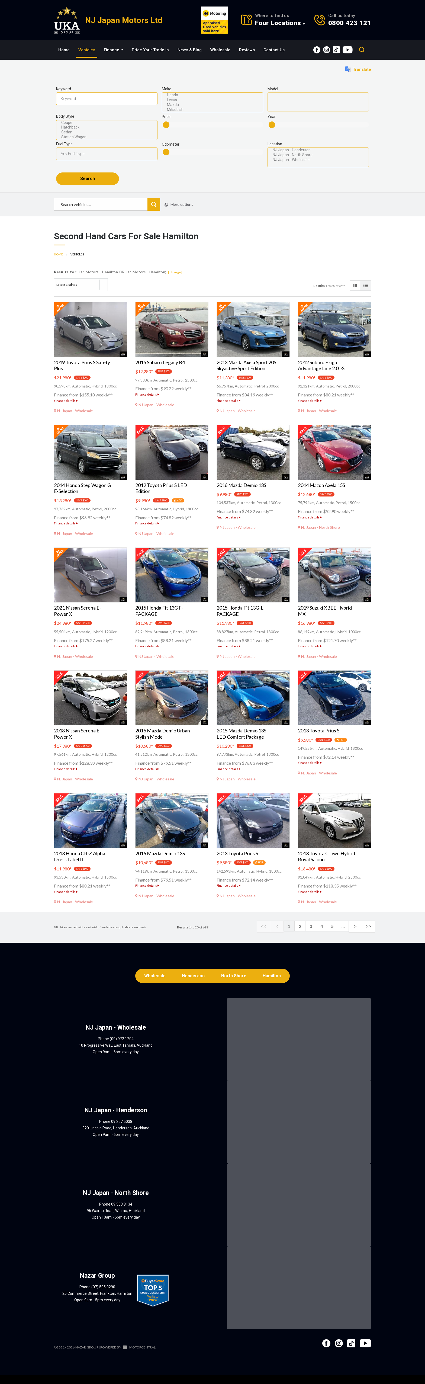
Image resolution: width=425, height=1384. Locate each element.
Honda (212, 95)
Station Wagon (107, 137)
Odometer (170, 144)
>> (369, 934)
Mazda (212, 104)
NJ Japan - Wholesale (318, 160)
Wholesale (220, 49)
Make (166, 89)
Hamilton (273, 984)
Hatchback (107, 127)
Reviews (247, 49)
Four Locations (278, 23)
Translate (358, 69)
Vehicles (86, 49)
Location (275, 144)
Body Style (65, 116)
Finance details (66, 408)
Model (273, 89)
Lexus (212, 100)
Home (64, 49)
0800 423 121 (349, 23)
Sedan (107, 132)
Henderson (193, 984)
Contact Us (274, 49)
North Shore (234, 984)
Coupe (107, 122)
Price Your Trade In (150, 49)
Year (272, 116)
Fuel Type (64, 144)
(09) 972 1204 (122, 1048)
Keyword (63, 89)
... (348, 934)
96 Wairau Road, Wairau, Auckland (116, 1220)
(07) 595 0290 (103, 1296)
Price (166, 116)
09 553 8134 (121, 1213)
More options (179, 212)
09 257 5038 (121, 1130)
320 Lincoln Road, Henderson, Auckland (115, 1137)
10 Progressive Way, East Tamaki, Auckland (116, 1054)
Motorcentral (139, 1356)
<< (272, 934)
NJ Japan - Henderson (318, 150)
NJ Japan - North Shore (318, 155)
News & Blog (190, 49)
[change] (175, 280)
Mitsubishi (212, 109)
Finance (113, 49)
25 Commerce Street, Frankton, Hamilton (97, 1302)
